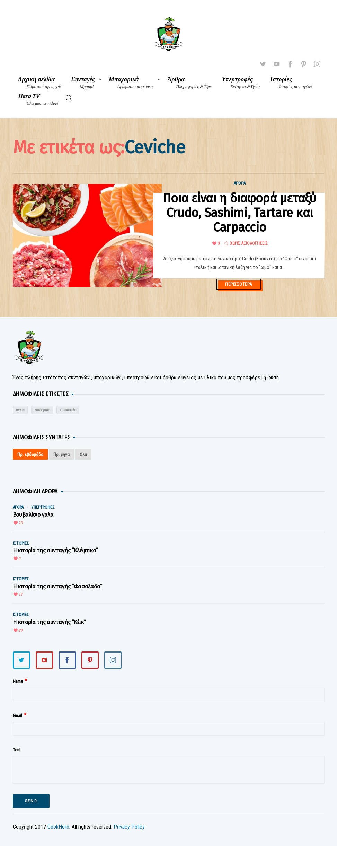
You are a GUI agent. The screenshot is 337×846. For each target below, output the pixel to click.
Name (18, 681)
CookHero (58, 826)
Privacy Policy (129, 826)
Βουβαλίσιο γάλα (33, 514)
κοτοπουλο (68, 410)
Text (16, 750)
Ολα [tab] (83, 454)
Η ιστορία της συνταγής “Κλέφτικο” (55, 550)
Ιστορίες (291, 82)
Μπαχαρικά (131, 82)
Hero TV (38, 99)
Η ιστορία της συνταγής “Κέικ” (49, 622)
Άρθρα (189, 82)
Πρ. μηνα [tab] (61, 454)
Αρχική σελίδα (39, 82)
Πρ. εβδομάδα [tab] (30, 454)
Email (17, 715)
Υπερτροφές (241, 82)
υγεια (20, 410)
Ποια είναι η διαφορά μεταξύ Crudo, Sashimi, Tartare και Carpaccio (239, 213)
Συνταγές (83, 82)
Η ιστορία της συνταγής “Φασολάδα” (57, 586)
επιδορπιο (42, 410)
